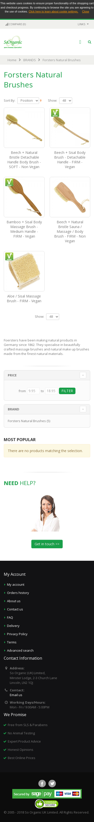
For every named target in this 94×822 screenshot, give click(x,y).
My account (15, 584)
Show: (52, 100)
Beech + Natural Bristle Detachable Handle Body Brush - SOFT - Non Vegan (24, 159)
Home (12, 60)
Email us (16, 695)
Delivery (13, 625)
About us (14, 601)
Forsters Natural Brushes (27, 421)
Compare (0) (15, 24)
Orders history (18, 592)
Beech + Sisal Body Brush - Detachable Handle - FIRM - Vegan (69, 159)
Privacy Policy (17, 634)
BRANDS (29, 60)
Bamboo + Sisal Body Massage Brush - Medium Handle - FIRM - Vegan (24, 229)
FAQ (10, 617)
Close (85, 11)
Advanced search (20, 650)
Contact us (15, 609)
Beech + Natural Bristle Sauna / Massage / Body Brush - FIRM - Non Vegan (70, 231)
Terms (12, 642)
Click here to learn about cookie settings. (53, 11)
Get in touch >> (47, 544)
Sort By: (9, 100)
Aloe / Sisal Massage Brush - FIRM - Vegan (24, 298)
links (81, 24)
